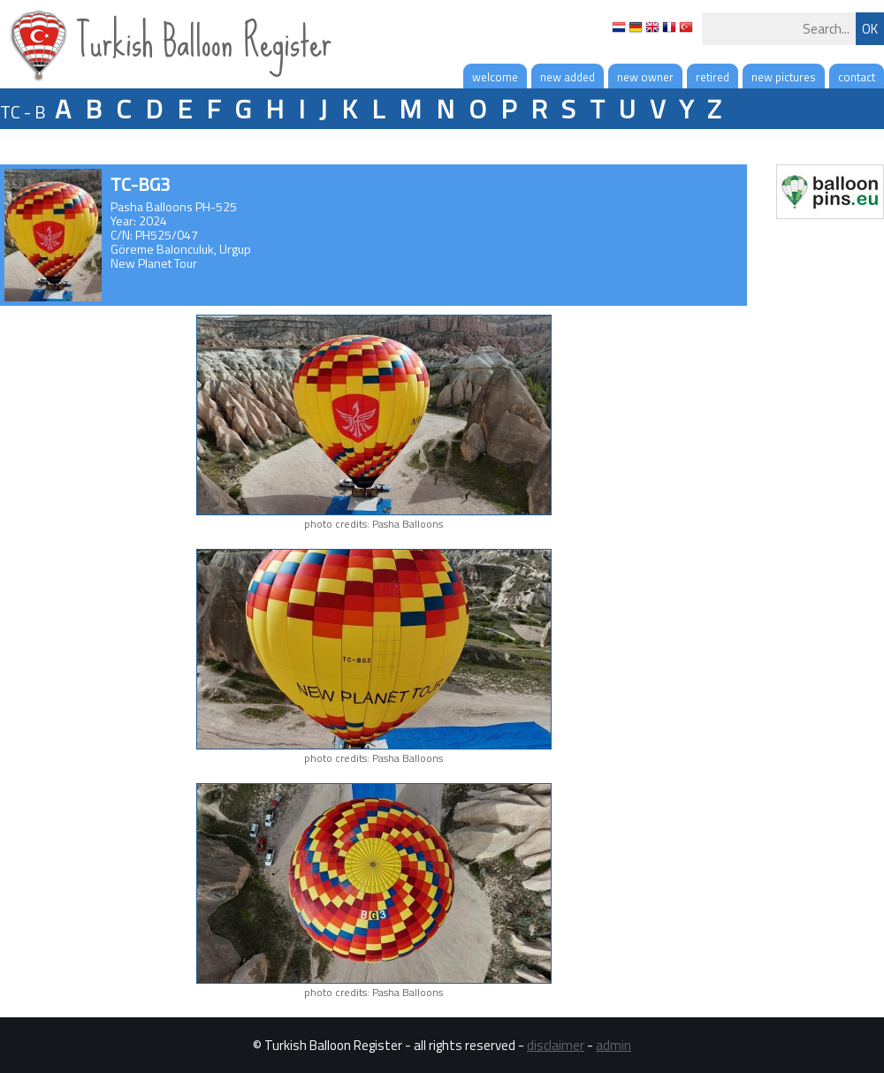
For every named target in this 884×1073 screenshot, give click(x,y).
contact (856, 77)
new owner (645, 77)
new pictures (783, 77)
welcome (495, 77)
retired (712, 77)
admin (613, 1045)
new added (567, 77)
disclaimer (555, 1045)
